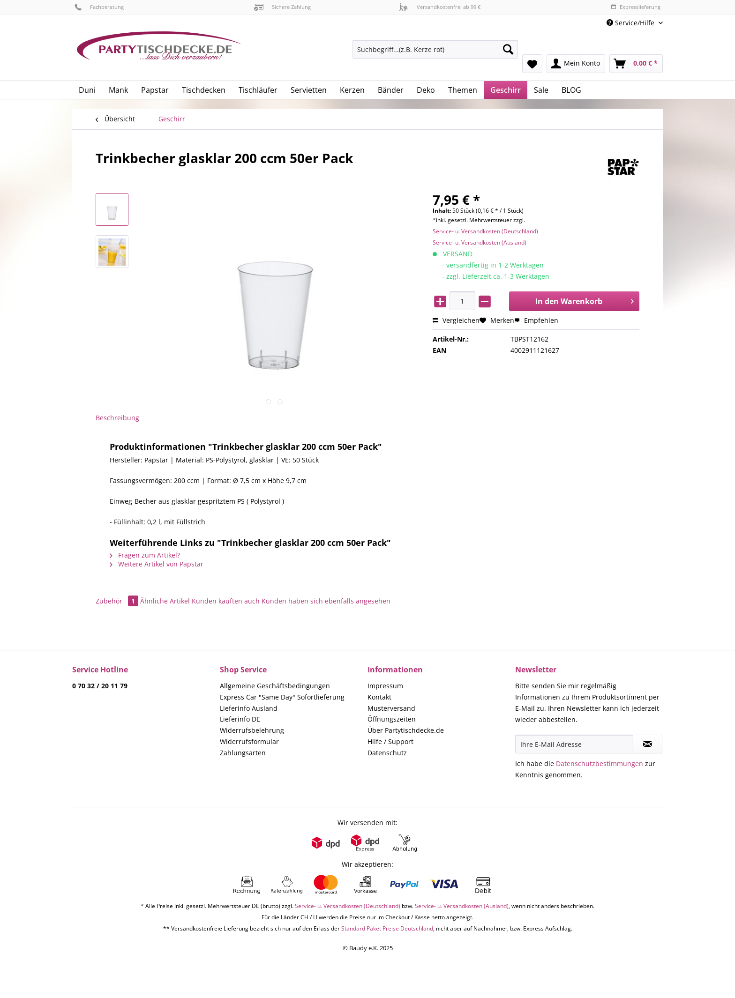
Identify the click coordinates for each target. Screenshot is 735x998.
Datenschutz (387, 752)
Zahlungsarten (243, 752)
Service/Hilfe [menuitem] (631, 22)
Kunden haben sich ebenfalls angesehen (326, 600)
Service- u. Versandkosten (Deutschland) (485, 231)
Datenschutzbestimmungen (599, 763)
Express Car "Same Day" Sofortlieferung (282, 697)
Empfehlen (536, 320)
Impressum (385, 685)
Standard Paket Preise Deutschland (387, 928)
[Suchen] (508, 49)
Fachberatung (99, 6)
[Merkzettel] (532, 63)
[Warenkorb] (636, 63)
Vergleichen (456, 320)
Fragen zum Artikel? (145, 555)
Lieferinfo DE (240, 719)
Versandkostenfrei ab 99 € (439, 6)
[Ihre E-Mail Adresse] (574, 744)
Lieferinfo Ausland (249, 708)
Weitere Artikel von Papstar (156, 563)
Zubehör (118, 600)
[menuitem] (435, 53)
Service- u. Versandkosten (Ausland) (479, 242)
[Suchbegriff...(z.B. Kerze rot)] (435, 49)
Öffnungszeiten (392, 719)
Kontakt (379, 697)
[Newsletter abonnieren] (647, 744)
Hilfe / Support (390, 741)
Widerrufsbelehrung (252, 730)
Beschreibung (117, 417)
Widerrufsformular (249, 741)
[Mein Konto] (576, 63)
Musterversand (391, 708)
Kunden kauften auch (226, 600)
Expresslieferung (635, 6)
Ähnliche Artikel (165, 600)
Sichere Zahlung (282, 6)
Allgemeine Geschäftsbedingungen (275, 685)
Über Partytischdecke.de (406, 730)
